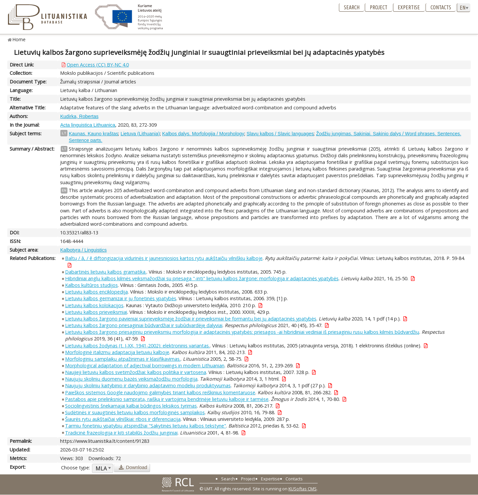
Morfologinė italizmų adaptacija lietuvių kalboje (117, 352)
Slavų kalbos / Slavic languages (280, 133)
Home (19, 39)
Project (378, 7)
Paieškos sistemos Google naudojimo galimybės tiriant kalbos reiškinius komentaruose (160, 392)
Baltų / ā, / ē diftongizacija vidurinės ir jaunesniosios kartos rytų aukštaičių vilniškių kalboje (164, 258)
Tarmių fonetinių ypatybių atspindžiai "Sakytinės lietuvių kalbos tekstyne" (145, 426)
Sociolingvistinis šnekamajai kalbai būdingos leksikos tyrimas (131, 406)
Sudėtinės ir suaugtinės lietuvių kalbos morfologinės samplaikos (135, 412)
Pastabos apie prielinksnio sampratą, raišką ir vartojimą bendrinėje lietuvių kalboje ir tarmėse (167, 399)
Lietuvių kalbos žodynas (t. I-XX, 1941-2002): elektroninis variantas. (137, 345)
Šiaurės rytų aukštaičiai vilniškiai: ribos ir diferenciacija (123, 419)
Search (351, 7)
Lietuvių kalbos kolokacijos (94, 305)
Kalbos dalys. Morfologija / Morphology (203, 133)
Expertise (409, 7)
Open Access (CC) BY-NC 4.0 (98, 65)
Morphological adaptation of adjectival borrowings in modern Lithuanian (144, 365)
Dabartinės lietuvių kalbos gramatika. (105, 272)
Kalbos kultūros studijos (91, 285)
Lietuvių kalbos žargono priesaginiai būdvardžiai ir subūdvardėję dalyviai (143, 325)
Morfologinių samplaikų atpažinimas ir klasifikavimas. (123, 359)
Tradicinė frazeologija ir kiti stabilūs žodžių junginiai (121, 433)
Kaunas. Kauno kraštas (93, 133)
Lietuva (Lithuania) (140, 133)
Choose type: (75, 467)
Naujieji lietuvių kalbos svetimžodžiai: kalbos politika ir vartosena (135, 372)
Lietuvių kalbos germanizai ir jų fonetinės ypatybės (120, 298)
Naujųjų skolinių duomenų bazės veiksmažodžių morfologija (131, 379)
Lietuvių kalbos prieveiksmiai (96, 312)
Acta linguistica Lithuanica (87, 125)
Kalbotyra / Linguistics (83, 250)
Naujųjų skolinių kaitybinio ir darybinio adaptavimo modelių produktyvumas (148, 385)
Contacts (441, 7)
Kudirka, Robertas (79, 116)
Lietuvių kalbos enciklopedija (96, 292)
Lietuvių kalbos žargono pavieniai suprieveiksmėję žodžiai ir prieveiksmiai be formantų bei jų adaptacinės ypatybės (190, 318)
